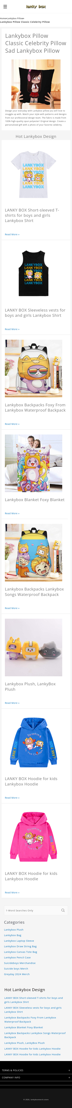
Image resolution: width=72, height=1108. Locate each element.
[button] (5, 6)
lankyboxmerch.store (40, 1100)
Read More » (12, 234)
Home (3, 18)
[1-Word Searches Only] (32, 910)
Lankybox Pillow (15, 18)
